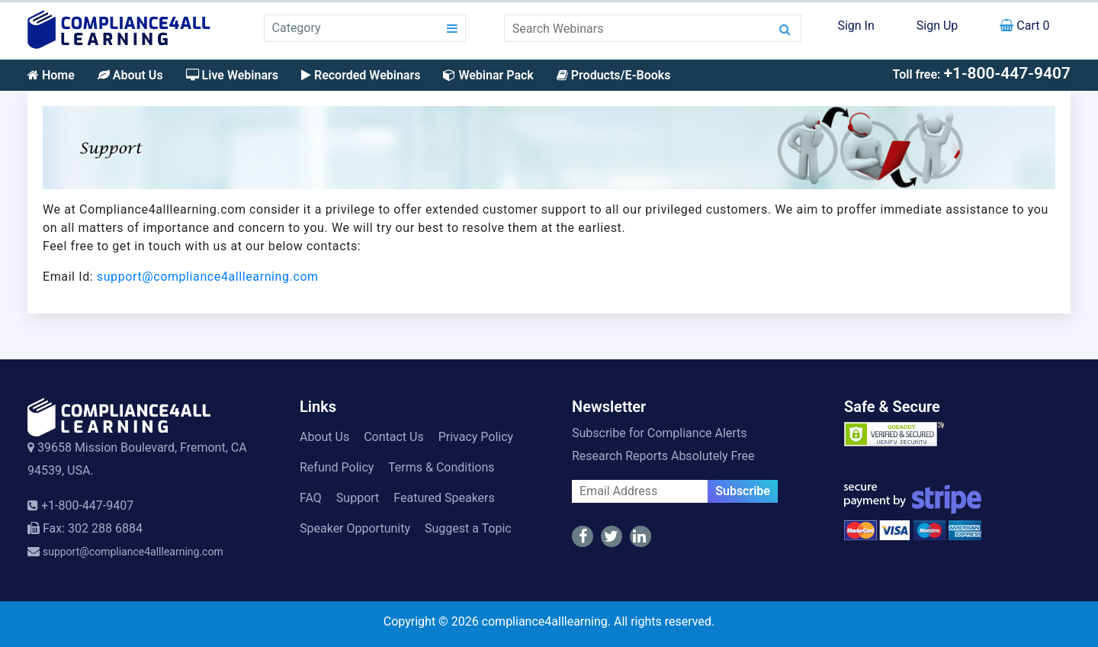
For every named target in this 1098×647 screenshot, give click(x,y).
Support (357, 498)
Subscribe (742, 491)
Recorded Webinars (360, 75)
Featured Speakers (443, 498)
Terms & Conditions (441, 467)
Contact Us (394, 437)
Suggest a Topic (468, 528)
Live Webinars (232, 75)
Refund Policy (337, 467)
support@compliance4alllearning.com (208, 276)
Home (51, 75)
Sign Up (937, 25)
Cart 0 (1024, 25)
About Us (130, 75)
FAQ (311, 498)
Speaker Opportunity (355, 528)
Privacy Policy (476, 437)
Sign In (855, 25)
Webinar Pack (488, 75)
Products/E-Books (614, 75)
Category (296, 28)
